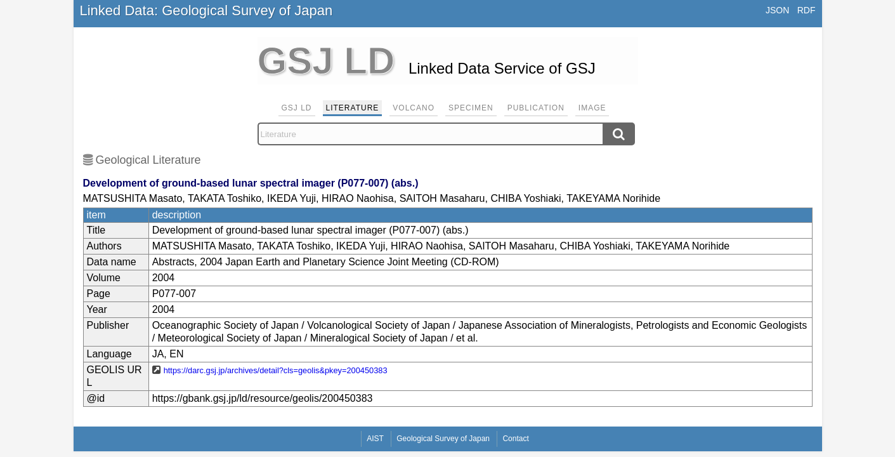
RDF (806, 10)
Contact (515, 438)
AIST (375, 438)
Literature (352, 107)
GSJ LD (297, 107)
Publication (536, 107)
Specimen (470, 107)
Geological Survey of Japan (443, 438)
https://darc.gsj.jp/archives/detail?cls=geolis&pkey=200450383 (276, 370)
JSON (777, 10)
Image (592, 107)
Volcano (413, 107)
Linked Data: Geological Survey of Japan (206, 10)
